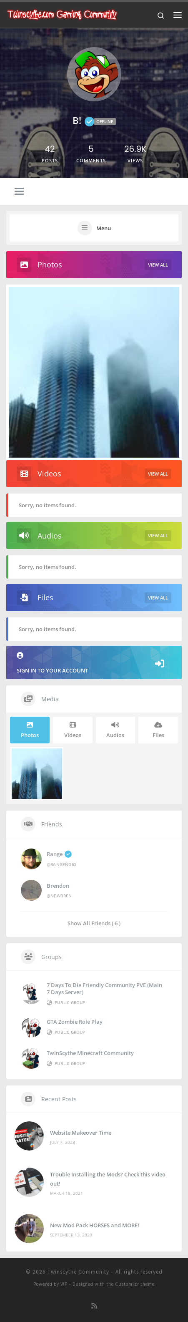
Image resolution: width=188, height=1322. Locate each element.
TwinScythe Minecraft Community (90, 1053)
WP (64, 1284)
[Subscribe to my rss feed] (94, 1306)
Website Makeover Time (80, 1132)
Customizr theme (135, 1284)
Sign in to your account (94, 663)
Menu (103, 228)
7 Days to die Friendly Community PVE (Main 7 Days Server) (104, 988)
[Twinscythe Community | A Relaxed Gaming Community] (62, 14)
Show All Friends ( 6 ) (94, 923)
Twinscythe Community (78, 1271)
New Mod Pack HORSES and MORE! (94, 1225)
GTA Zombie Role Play (75, 1021)
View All (158, 265)
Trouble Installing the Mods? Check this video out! (107, 1179)
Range (59, 854)
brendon (58, 885)
